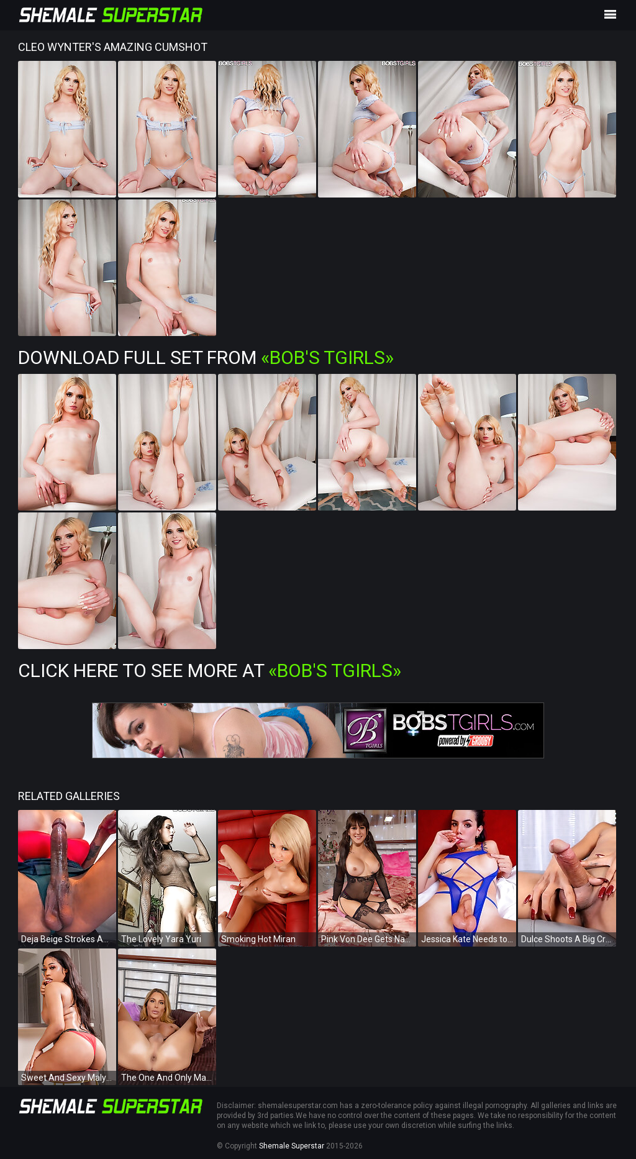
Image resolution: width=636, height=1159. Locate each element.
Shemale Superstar (291, 1146)
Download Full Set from (206, 357)
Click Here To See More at (209, 670)
